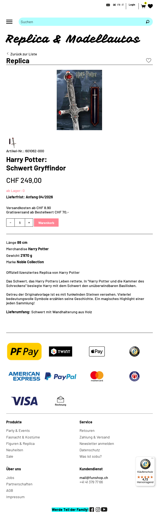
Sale (9, 456)
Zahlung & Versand (95, 437)
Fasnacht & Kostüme (23, 437)
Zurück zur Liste (23, 54)
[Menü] (152, 459)
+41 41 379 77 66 (91, 482)
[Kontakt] (107, 5)
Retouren (87, 430)
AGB (9, 490)
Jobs (10, 477)
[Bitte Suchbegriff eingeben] (80, 22)
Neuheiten (14, 450)
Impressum (15, 496)
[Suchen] (147, 22)
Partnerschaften (19, 484)
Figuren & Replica (20, 443)
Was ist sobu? (91, 456)
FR (118, 4)
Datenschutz (90, 450)
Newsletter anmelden (97, 443)
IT (123, 4)
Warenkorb (46, 223)
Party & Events (18, 430)
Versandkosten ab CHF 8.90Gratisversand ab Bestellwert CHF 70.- (37, 209)
